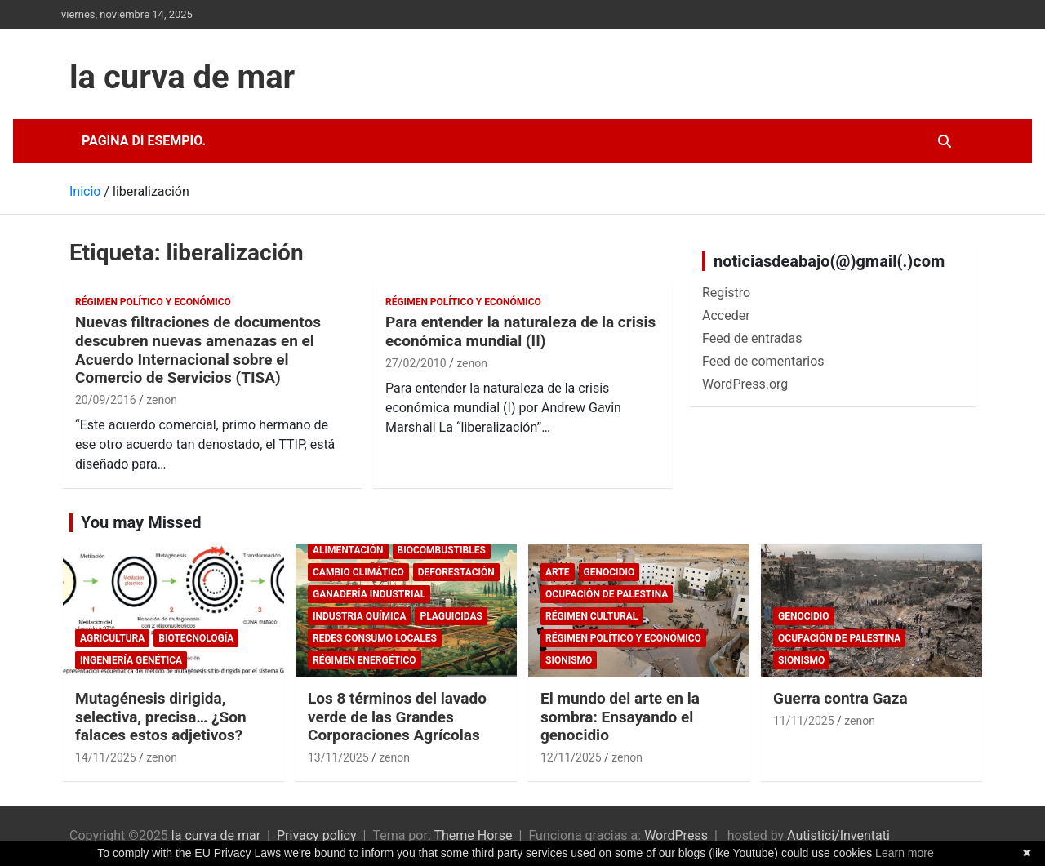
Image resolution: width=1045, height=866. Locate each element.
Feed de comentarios (763, 361)
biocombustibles (442, 550)
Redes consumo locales (375, 638)
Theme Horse (473, 835)
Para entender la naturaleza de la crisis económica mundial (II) (520, 331)
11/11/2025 (803, 720)
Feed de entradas (752, 338)
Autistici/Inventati (838, 835)
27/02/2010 (416, 363)
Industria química (359, 616)
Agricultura (112, 638)
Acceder (726, 315)
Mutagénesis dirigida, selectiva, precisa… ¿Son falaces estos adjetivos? (161, 717)
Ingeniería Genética (131, 660)
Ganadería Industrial (369, 594)
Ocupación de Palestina (606, 594)
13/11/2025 (338, 757)
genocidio (609, 572)
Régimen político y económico (153, 302)
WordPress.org (745, 384)
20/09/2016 (105, 399)
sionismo (568, 660)
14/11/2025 (105, 757)
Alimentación (348, 550)
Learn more (904, 852)
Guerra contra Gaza (840, 698)
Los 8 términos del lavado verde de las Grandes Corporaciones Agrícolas (397, 717)
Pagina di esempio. (144, 141)
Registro (726, 292)
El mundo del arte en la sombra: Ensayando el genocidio (620, 717)
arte (557, 572)
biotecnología (195, 638)
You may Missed (141, 522)
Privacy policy (317, 835)
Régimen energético (364, 660)
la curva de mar (182, 77)
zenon (161, 399)
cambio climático (358, 572)
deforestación (456, 572)
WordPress (676, 835)
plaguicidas (451, 616)
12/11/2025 (571, 757)
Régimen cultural (591, 616)
